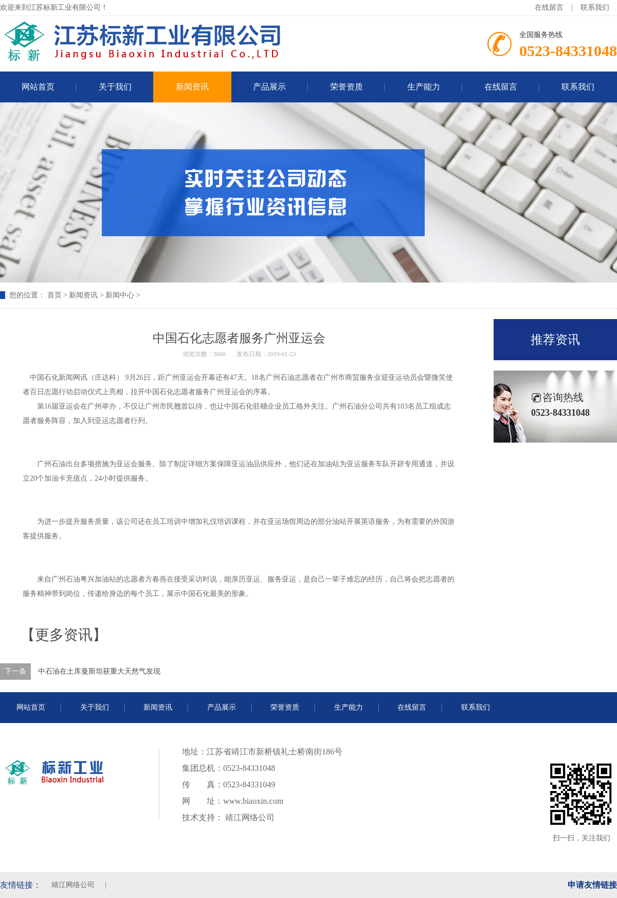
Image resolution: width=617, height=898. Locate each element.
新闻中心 (119, 295)
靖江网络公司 (249, 817)
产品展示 (269, 86)
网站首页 (30, 707)
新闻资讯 (192, 86)
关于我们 (115, 86)
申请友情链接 (592, 885)
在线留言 (549, 7)
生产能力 (423, 86)
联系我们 (594, 7)
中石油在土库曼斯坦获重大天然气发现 (99, 671)
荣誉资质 (346, 86)
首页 (54, 295)
